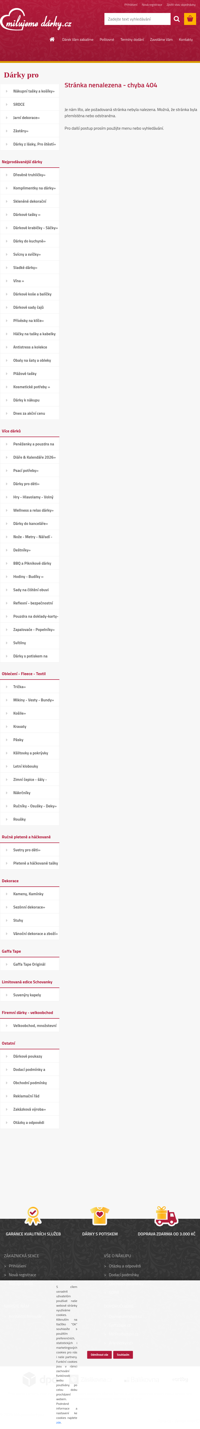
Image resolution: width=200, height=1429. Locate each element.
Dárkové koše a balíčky (32, 294)
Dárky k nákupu (26, 400)
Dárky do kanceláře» (30, 523)
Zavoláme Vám (161, 39)
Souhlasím (123, 1354)
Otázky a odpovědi (28, 1122)
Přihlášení (130, 4)
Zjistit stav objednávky (181, 4)
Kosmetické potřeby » (31, 387)
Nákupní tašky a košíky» (34, 91)
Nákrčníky (21, 793)
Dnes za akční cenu (29, 413)
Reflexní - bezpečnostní (33, 603)
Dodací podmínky (124, 1275)
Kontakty (186, 39)
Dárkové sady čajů (28, 307)
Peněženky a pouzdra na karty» (33, 445)
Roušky (19, 819)
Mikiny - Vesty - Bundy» (33, 700)
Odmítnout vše (99, 1354)
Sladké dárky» (25, 268)
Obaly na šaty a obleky (32, 360)
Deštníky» (22, 550)
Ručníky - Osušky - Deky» (35, 806)
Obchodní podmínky (30, 1083)
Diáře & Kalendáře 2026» (34, 457)
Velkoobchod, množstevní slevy (35, 1027)
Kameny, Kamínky (28, 894)
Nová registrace (152, 4)
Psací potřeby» (26, 470)
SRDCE (19, 104)
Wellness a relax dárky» (33, 510)
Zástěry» (20, 131)
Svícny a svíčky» (27, 254)
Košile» (19, 713)
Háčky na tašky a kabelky (34, 334)
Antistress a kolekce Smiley (30, 348)
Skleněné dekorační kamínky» (29, 203)
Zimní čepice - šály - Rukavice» (30, 781)
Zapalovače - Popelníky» (34, 630)
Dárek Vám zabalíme (77, 39)
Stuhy (18, 920)
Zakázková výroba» (29, 1109)
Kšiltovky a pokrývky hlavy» (30, 754)
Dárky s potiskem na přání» (30, 657)
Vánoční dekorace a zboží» (35, 934)
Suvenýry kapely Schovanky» (27, 996)
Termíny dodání (132, 39)
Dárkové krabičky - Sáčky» (35, 228)
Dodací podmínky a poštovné (29, 1071)
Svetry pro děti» (26, 850)
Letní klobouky (25, 766)
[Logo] (36, 19)
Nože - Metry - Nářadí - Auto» (32, 538)
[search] (177, 19)
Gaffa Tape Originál (29, 964)
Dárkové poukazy (27, 1056)
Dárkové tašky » (26, 215)
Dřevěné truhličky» (29, 175)
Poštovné (107, 39)
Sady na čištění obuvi (31, 590)
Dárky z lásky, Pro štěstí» (34, 144)
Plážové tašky (24, 374)
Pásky (18, 740)
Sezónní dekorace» (29, 907)
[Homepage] (52, 39)
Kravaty (19, 726)
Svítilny (19, 643)
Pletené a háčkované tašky (35, 863)
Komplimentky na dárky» (34, 188)
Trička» (19, 687)
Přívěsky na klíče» (28, 321)
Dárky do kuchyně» (29, 241)
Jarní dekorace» (26, 118)
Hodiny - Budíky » (28, 576)
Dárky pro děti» (26, 484)
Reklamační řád (26, 1096)
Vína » (18, 281)
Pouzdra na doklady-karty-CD (35, 618)
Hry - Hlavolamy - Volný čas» (33, 498)
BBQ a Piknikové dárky (32, 563)
